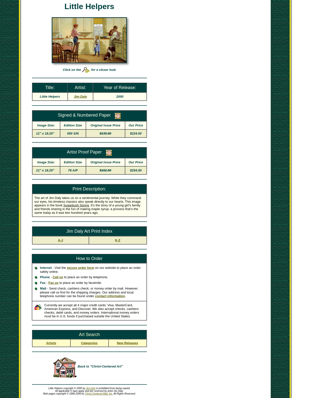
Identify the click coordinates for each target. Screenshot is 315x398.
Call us (58, 277)
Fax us (53, 283)
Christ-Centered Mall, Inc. (99, 393)
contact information (110, 296)
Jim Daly (90, 388)
